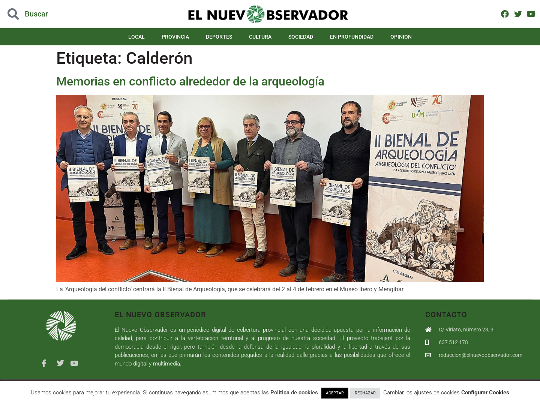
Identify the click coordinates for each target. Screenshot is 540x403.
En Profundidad (352, 37)
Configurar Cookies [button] (485, 392)
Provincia (175, 37)
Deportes (219, 37)
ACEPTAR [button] (335, 393)
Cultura (260, 37)
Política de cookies (294, 392)
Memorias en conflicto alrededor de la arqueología (190, 81)
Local (136, 37)
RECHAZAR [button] (365, 393)
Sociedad (300, 37)
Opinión (401, 37)
